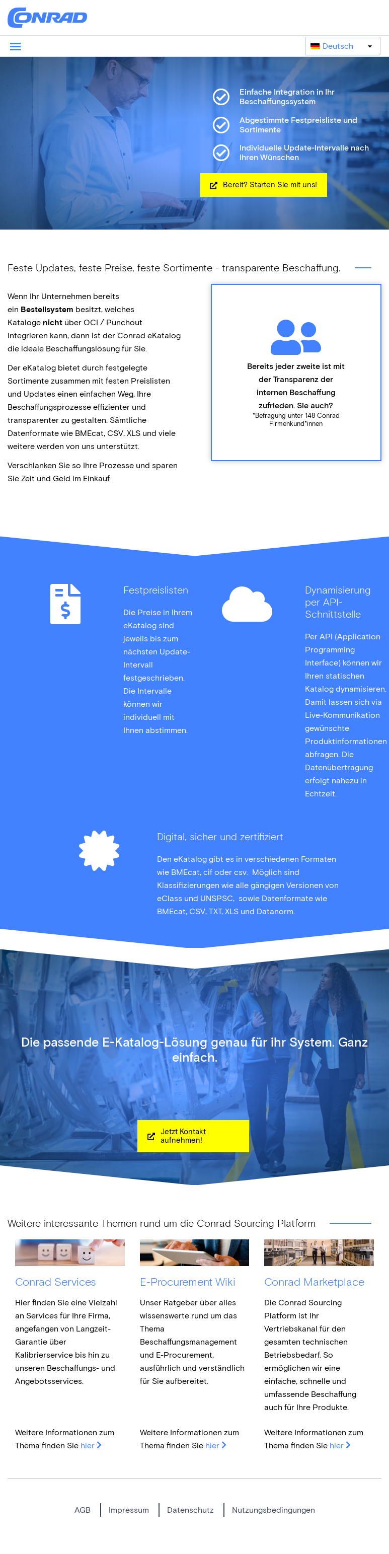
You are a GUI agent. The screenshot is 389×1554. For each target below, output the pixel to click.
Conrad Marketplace (314, 1282)
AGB (82, 1510)
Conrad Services (55, 1282)
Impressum (129, 1510)
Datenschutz (190, 1510)
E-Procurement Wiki (188, 1282)
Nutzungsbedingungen (273, 1510)
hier (88, 1445)
